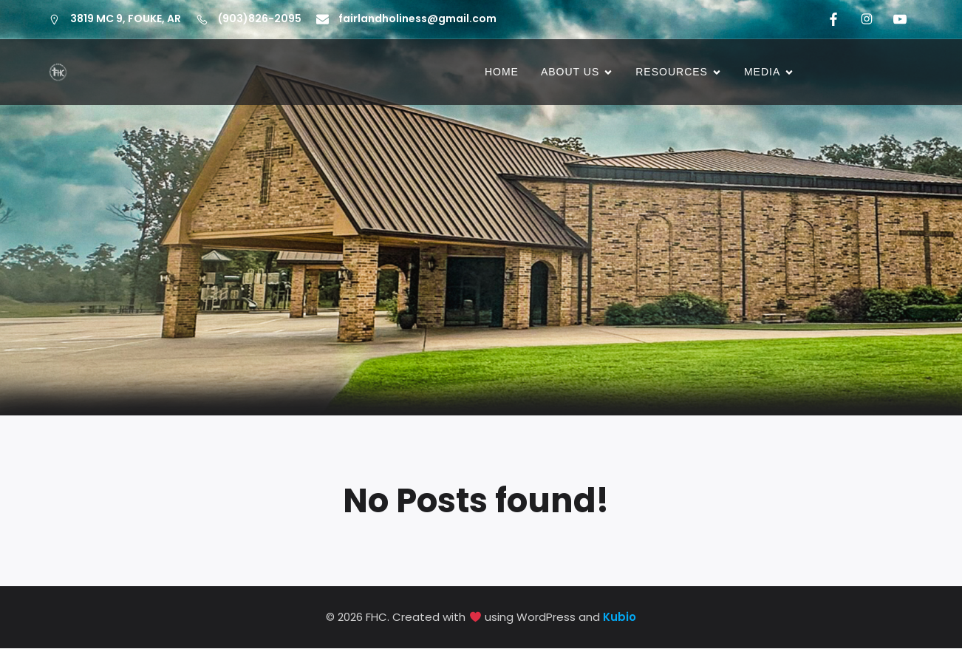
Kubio (619, 617)
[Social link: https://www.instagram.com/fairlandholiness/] (864, 19)
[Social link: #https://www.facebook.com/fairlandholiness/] (830, 19)
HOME (502, 72)
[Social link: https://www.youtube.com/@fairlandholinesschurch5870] (897, 19)
